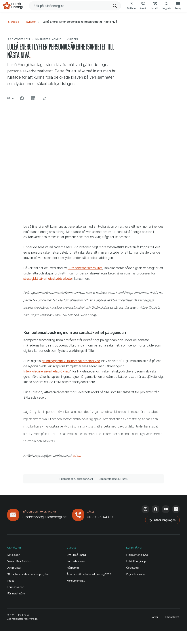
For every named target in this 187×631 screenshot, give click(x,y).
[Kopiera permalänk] (44, 98)
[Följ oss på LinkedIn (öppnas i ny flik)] (176, 509)
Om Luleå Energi (76, 555)
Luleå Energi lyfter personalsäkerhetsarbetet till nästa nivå (80, 21)
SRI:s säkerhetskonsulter (85, 268)
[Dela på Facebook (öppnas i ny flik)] (22, 98)
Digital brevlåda (135, 574)
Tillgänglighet (172, 616)
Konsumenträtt (76, 580)
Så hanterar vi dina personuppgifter (28, 574)
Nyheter (31, 21)
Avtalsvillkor (14, 567)
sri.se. (76, 455)
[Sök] (115, 5)
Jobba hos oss (76, 561)
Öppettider (132, 567)
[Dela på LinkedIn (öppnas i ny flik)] (33, 98)
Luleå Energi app (136, 561)
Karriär (154, 616)
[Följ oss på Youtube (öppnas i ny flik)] (165, 509)
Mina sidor (13, 555)
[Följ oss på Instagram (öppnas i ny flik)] (145, 509)
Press (10, 580)
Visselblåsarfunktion (19, 561)
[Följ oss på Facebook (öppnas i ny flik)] (155, 509)
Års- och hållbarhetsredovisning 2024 (89, 574)
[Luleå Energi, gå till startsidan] (13, 6)
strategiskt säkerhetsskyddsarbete (47, 278)
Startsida (13, 21)
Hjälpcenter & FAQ (137, 555)
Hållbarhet (73, 567)
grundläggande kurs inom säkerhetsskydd (70, 361)
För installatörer (16, 593)
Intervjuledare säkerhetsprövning (46, 371)
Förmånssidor (15, 587)
